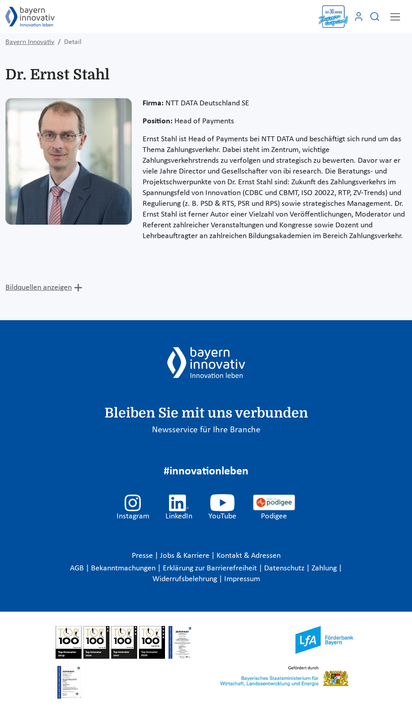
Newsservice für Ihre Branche (206, 430)
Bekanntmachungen (124, 568)
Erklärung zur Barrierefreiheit (211, 568)
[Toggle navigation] (395, 17)
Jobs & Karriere (185, 556)
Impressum (242, 579)
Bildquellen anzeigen (38, 287)
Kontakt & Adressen (249, 556)
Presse (143, 556)
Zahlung (325, 568)
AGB (78, 568)
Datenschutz (285, 568)
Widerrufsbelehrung (185, 579)
